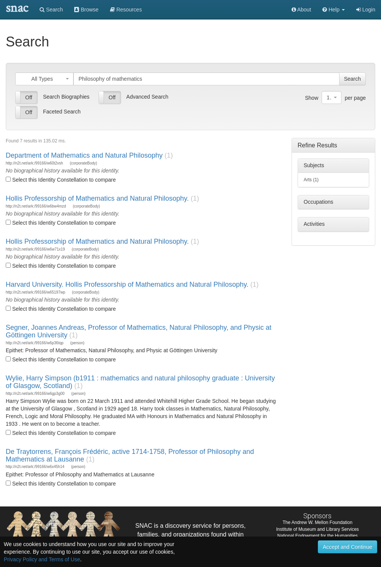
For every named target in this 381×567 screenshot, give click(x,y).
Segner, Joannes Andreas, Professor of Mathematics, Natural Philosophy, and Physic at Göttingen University (138, 331)
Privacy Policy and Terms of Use (42, 559)
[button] (334, 9)
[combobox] (44, 78)
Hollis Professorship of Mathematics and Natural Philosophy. (97, 198)
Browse (86, 9)
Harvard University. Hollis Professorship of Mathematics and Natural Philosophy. (127, 284)
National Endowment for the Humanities (317, 535)
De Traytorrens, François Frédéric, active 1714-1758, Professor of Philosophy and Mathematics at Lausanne (130, 455)
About (301, 9)
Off (28, 97)
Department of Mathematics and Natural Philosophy (84, 155)
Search (51, 9)
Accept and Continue (347, 547)
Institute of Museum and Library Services (317, 529)
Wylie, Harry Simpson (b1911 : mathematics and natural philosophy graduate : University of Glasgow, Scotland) (140, 382)
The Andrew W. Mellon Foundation (317, 522)
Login (365, 9)
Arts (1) (311, 179)
